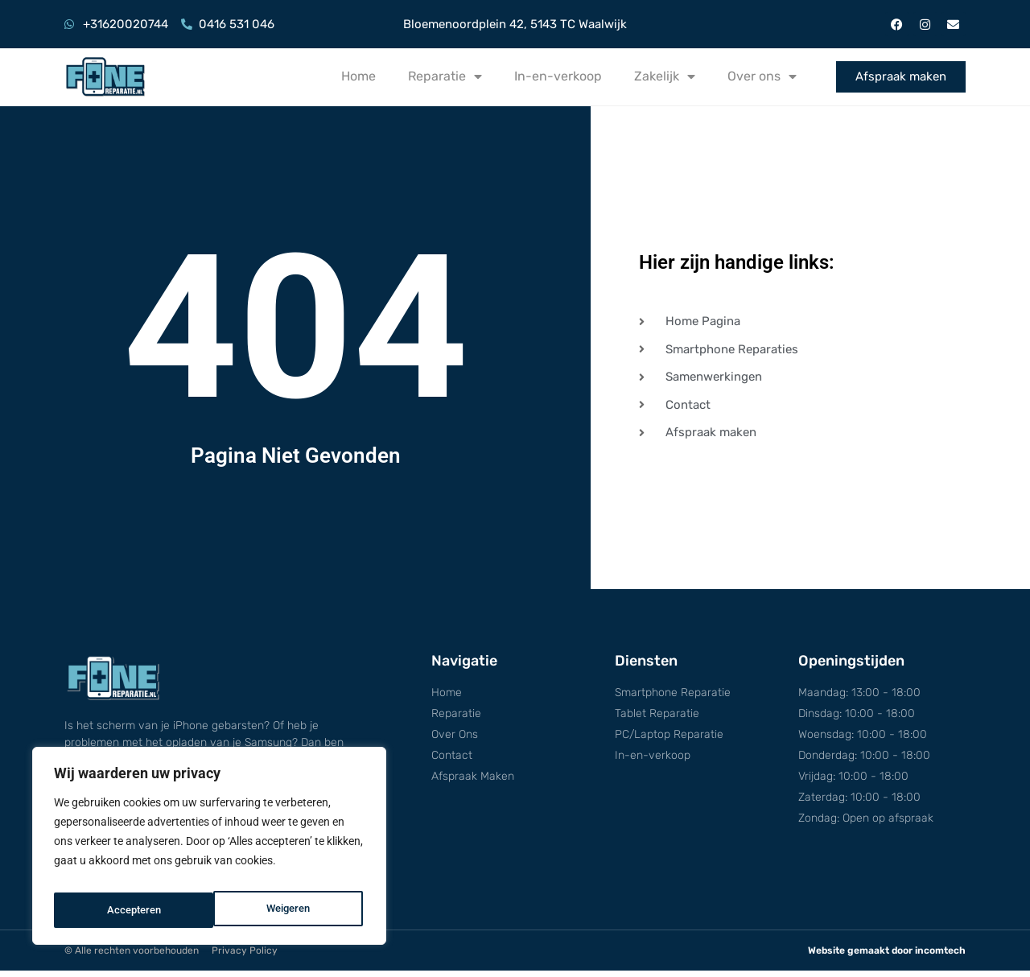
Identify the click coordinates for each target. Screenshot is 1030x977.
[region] (209, 850)
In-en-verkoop (558, 76)
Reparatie (445, 76)
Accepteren (286, 910)
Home (358, 76)
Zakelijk (664, 76)
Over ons (762, 76)
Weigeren (127, 910)
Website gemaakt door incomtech (887, 957)
